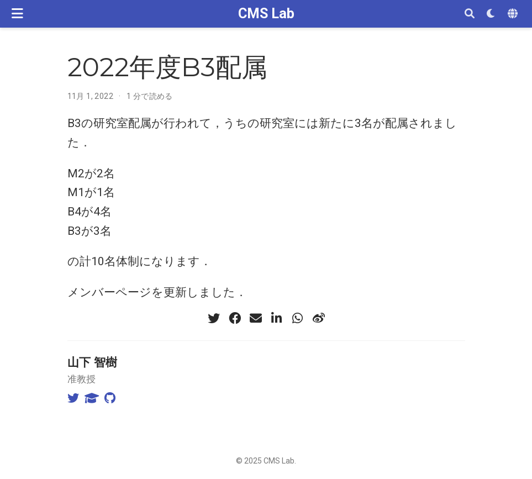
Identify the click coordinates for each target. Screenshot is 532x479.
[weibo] (318, 318)
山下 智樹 (92, 362)
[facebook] (235, 318)
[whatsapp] (297, 318)
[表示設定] (491, 14)
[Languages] (514, 14)
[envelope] (255, 318)
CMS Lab (266, 14)
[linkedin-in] (276, 318)
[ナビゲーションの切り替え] (17, 13)
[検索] (470, 14)
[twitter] (214, 318)
